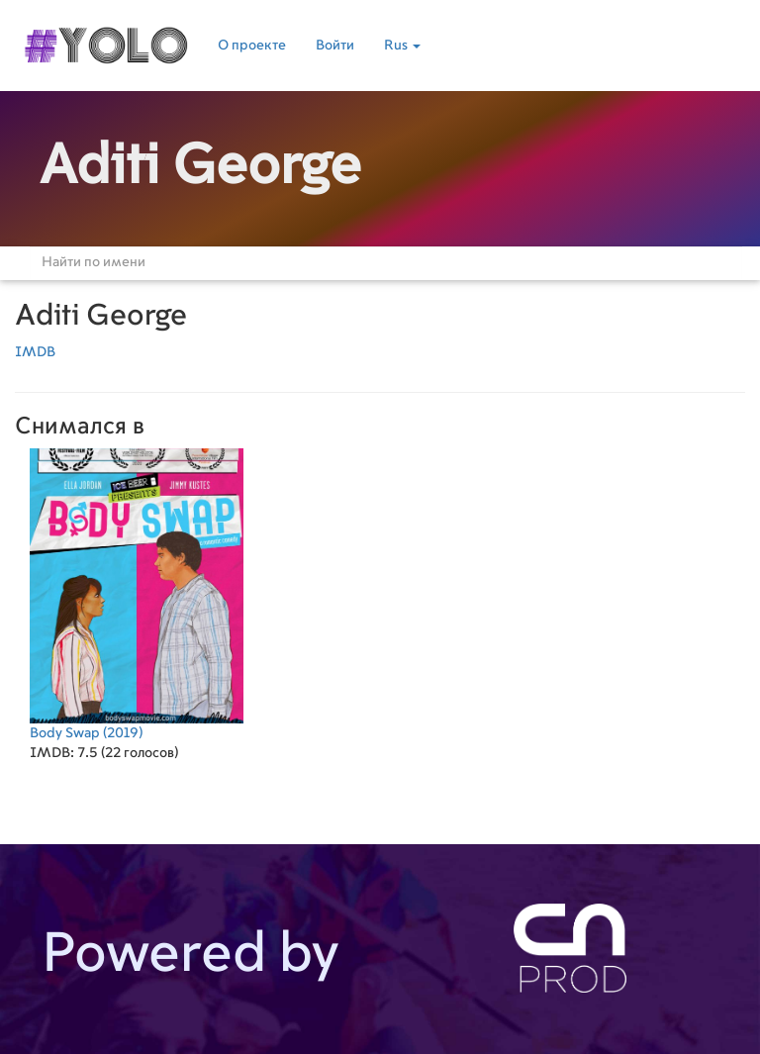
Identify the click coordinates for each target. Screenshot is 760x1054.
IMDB (35, 352)
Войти (335, 45)
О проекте (252, 45)
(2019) (136, 594)
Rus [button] (402, 45)
